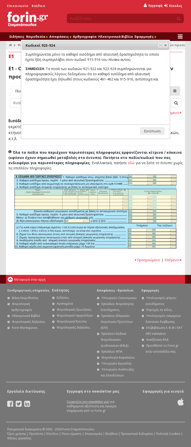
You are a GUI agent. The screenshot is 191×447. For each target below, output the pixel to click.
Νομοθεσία (37, 36)
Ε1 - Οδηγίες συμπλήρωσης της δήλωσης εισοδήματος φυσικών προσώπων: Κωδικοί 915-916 (152, 211)
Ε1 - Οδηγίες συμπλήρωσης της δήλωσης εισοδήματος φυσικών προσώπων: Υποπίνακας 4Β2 (95, 199)
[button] (165, 45)
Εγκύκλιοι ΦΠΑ (111, 351)
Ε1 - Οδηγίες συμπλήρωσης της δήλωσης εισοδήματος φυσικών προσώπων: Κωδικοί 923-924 (152, 214)
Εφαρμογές (145, 36)
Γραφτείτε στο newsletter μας (88, 402)
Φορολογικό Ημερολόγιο (75, 315)
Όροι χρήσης (16, 434)
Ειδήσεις (16, 36)
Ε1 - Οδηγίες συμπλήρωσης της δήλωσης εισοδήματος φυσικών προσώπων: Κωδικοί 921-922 (152, 180)
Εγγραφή (153, 5)
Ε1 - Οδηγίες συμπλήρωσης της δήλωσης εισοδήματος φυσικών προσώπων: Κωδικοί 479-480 (152, 243)
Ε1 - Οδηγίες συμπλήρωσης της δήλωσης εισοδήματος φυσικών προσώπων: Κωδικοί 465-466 (152, 233)
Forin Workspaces (24, 328)
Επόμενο (173, 112)
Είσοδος (173, 6)
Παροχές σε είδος (159, 310)
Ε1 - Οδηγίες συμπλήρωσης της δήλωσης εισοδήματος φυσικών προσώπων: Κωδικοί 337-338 (152, 221)
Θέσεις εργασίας (19, 438)
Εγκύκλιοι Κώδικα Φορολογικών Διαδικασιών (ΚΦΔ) (114, 340)
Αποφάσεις (60, 36)
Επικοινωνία (17, 6)
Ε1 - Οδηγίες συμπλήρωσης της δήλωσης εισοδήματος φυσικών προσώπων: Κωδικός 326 (77, 221)
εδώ (131, 162)
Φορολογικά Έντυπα (72, 321)
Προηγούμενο (147, 260)
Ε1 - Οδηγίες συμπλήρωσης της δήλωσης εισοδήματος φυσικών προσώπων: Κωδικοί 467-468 (152, 237)
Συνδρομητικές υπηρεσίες (28, 290)
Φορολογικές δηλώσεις (28, 322)
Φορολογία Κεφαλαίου (118, 357)
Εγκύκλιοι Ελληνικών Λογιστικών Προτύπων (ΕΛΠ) (117, 322)
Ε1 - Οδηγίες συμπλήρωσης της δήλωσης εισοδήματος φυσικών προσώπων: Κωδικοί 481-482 (152, 247)
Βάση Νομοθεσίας (25, 298)
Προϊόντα (36, 434)
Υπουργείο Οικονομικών (119, 298)
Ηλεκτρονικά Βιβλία (115, 36)
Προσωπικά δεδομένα (137, 434)
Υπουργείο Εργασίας (116, 363)
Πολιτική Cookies (168, 434)
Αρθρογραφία (84, 36)
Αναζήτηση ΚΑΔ (157, 339)
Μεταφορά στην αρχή (30, 279)
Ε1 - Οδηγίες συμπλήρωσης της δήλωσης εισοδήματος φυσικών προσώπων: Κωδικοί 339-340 (152, 230)
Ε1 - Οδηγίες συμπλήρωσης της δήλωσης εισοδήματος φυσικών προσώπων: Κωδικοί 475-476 (152, 240)
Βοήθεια (38, 6)
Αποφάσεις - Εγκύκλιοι (115, 290)
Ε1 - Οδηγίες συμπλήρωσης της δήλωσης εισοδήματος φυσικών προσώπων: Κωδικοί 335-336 (152, 218)
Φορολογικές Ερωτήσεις (74, 309)
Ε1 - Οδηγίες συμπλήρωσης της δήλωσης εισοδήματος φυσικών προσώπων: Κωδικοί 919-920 (152, 183)
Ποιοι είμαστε (72, 434)
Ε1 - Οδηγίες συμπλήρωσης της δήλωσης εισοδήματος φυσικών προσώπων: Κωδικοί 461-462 (152, 176)
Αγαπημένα (65, 303)
